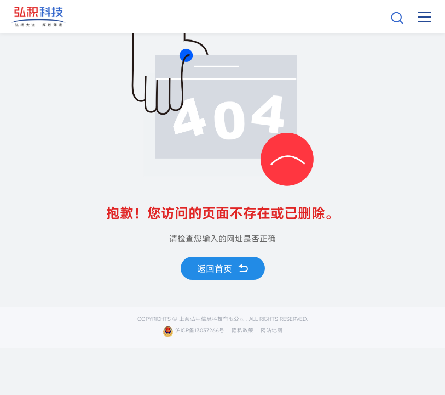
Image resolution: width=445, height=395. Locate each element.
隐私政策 (242, 330)
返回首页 (222, 268)
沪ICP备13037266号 (193, 330)
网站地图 (271, 330)
